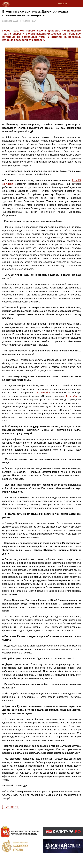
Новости (62, 3)
